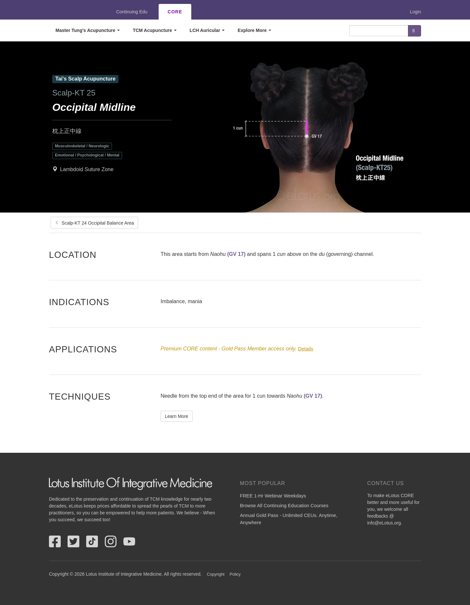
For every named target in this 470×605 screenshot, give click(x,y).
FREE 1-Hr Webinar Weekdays (273, 495)
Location (73, 254)
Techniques (80, 396)
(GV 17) (236, 254)
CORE (175, 11)
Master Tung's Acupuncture (87, 30)
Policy (235, 574)
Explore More (254, 30)
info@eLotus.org (384, 522)
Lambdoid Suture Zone (87, 169)
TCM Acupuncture (155, 30)
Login (415, 11)
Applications (83, 349)
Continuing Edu (132, 11)
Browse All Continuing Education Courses (284, 505)
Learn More (176, 416)
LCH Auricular (207, 30)
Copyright (216, 574)
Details (305, 348)
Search (414, 31)
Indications (79, 302)
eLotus (73, 11)
